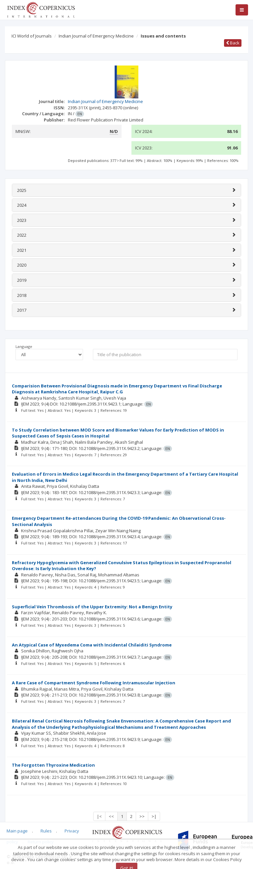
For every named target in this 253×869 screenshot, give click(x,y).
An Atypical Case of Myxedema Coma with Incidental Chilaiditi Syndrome (92, 645)
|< (99, 816)
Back (232, 43)
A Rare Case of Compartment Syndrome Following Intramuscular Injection (93, 683)
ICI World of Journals (32, 36)
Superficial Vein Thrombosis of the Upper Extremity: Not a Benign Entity (92, 607)
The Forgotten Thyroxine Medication (53, 765)
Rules (46, 831)
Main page (17, 831)
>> (142, 816)
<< (111, 816)
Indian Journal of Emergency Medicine (96, 36)
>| (154, 816)
